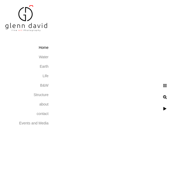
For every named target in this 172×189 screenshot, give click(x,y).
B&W (44, 85)
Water (44, 57)
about (44, 104)
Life (45, 76)
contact (43, 114)
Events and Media (34, 123)
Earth (44, 66)
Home (44, 47)
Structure (41, 95)
